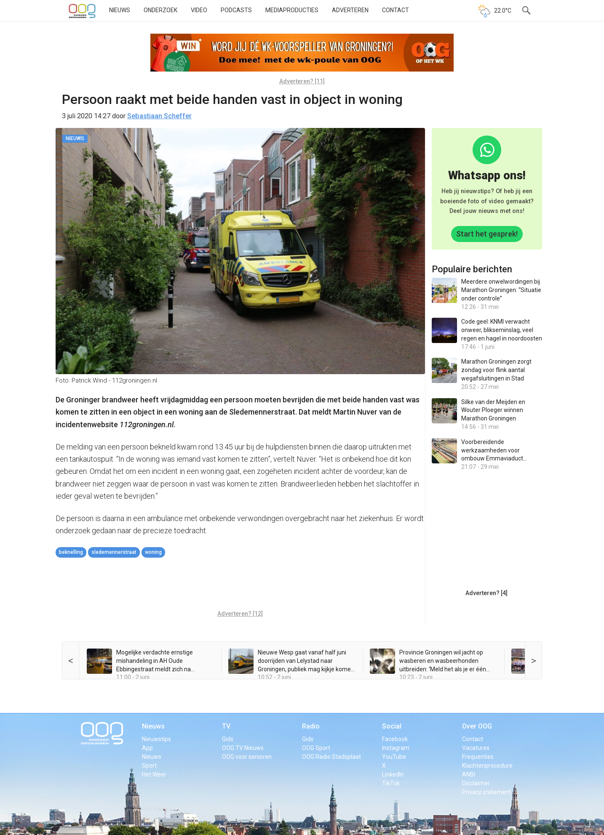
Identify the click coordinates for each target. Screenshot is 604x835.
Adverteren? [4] (486, 593)
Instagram (395, 748)
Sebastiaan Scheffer (159, 116)
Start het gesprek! (487, 233)
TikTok (391, 783)
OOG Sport (316, 748)
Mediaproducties (291, 10)
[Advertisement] (240, 585)
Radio (311, 726)
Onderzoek (160, 10)
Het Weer (154, 774)
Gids (227, 739)
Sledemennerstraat (113, 552)
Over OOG (477, 726)
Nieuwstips (156, 739)
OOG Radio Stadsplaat (331, 756)
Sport (149, 765)
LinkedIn (393, 774)
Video (199, 10)
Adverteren (350, 10)
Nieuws (119, 10)
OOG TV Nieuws (243, 748)
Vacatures (475, 748)
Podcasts (236, 10)
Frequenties (478, 756)
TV (226, 726)
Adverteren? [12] (240, 613)
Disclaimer (476, 783)
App (147, 748)
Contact (395, 10)
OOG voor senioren (247, 756)
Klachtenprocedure (487, 765)
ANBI (468, 774)
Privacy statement (486, 792)
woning (153, 552)
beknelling (71, 552)
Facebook (395, 739)
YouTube (394, 756)
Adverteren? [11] (302, 81)
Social (391, 726)
